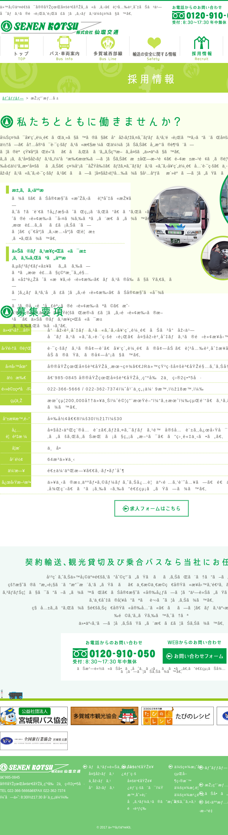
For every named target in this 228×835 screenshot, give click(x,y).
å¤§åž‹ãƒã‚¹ (101, 774)
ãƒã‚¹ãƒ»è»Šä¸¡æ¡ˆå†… (114, 767)
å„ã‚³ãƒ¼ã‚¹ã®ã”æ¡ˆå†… (154, 802)
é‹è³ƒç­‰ (136, 808)
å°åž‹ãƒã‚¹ (102, 788)
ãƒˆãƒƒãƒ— (13, 98)
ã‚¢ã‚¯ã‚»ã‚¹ (185, 802)
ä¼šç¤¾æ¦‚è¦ (188, 788)
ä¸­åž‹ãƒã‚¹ (100, 781)
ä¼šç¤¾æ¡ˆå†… (190, 767)
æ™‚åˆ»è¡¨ (137, 795)
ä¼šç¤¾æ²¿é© (189, 795)
